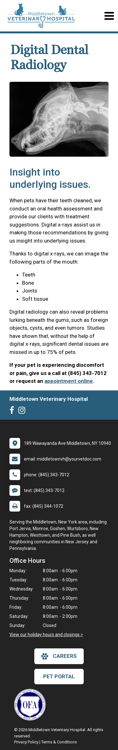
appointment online (68, 381)
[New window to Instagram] (23, 411)
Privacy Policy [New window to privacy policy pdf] (26, 742)
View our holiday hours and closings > (46, 634)
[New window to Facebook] (13, 411)
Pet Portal (59, 676)
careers (59, 656)
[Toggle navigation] (109, 15)
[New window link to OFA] (31, 704)
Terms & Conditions (59, 742)
